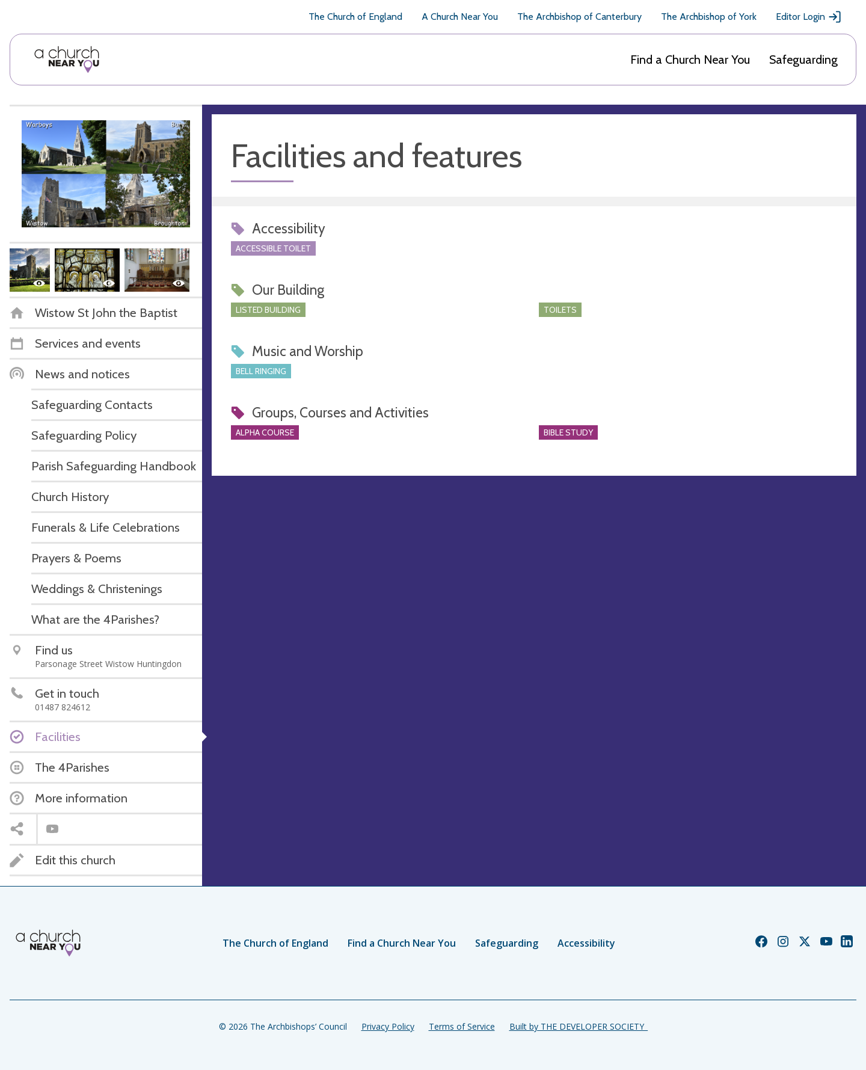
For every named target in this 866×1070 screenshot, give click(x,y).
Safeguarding (803, 59)
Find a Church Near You (690, 59)
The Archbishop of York (709, 16)
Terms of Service (462, 1026)
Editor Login (809, 17)
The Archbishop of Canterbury (579, 16)
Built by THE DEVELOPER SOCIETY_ (578, 1026)
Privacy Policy (387, 1026)
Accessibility (586, 943)
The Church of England (355, 16)
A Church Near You (460, 16)
